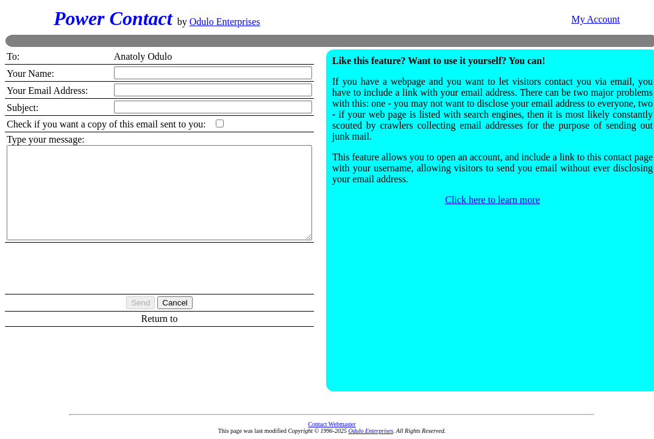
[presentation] (178, 285)
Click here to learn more (510, 198)
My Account (595, 18)
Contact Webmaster (331, 424)
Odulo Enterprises (225, 21)
